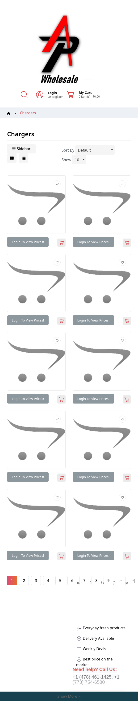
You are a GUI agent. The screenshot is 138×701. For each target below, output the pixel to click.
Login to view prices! (28, 242)
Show (66, 159)
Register (57, 97)
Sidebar (21, 148)
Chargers (28, 113)
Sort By (68, 150)
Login (52, 93)
